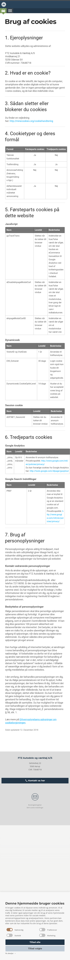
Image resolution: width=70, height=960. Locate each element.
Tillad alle (35, 942)
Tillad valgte (35, 948)
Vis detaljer (10, 953)
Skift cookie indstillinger (35, 808)
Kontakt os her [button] (35, 780)
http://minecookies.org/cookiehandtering (31, 121)
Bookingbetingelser (35, 805)
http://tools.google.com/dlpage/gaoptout (49, 471)
